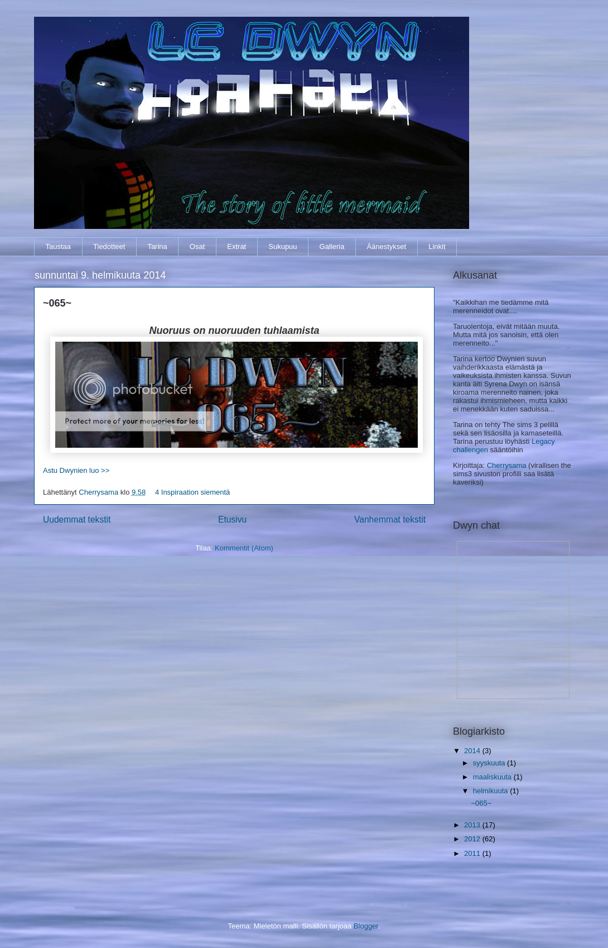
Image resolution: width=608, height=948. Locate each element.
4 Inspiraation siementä (192, 492)
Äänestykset (386, 246)
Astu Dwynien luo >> (76, 470)
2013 (473, 825)
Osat (197, 246)
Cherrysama (99, 492)
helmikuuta (491, 791)
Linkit (436, 246)
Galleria (332, 246)
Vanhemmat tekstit (390, 519)
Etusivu (232, 519)
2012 (473, 839)
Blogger (366, 926)
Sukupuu (282, 246)
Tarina (157, 246)
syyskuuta (490, 763)
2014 (473, 750)
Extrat (236, 246)
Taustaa (58, 246)
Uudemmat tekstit (76, 519)
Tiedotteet (109, 246)
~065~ (57, 303)
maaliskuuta (493, 777)
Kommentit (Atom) (244, 548)
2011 (473, 853)
